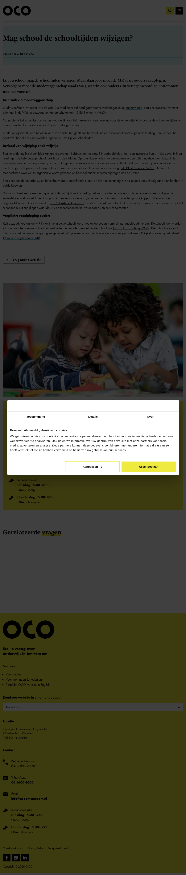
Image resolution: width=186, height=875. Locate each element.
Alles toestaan (148, 466)
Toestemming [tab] (36, 416)
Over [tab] (150, 416)
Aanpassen (92, 466)
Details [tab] (93, 416)
